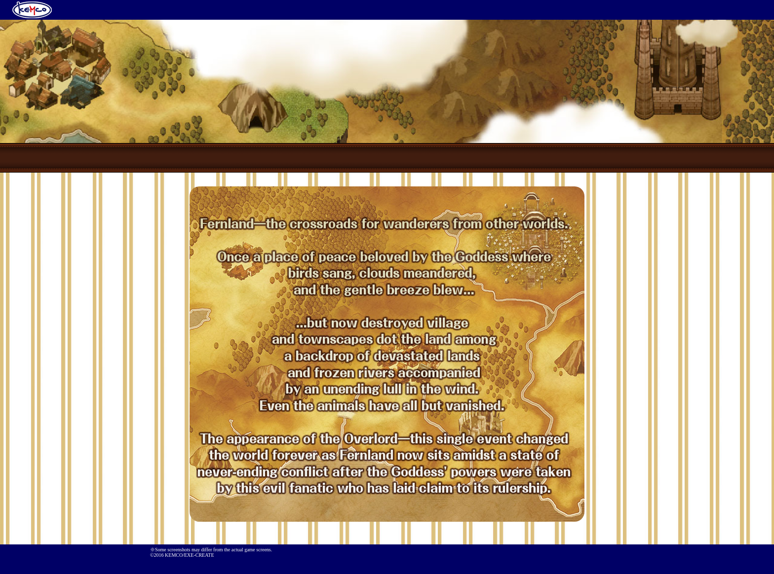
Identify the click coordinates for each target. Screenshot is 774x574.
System (465, 158)
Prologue (308, 158)
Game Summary (387, 158)
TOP (229, 158)
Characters (544, 158)
